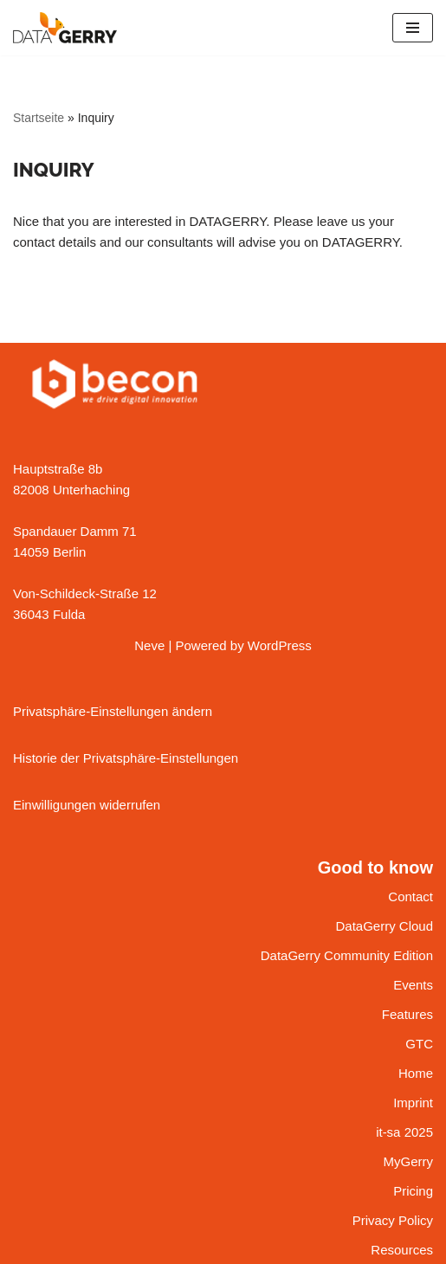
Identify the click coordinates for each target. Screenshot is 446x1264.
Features (407, 1014)
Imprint (413, 1102)
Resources (402, 1249)
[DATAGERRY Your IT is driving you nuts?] (65, 27)
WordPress (280, 645)
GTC (419, 1043)
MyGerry (409, 1161)
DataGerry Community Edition (347, 955)
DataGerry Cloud (384, 926)
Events (413, 984)
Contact (410, 896)
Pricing (413, 1190)
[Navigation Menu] (412, 27)
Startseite (38, 118)
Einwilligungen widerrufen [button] (86, 804)
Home (415, 1073)
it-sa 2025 (404, 1132)
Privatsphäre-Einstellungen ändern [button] (112, 711)
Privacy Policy (392, 1220)
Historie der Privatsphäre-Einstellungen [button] (125, 758)
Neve (149, 645)
